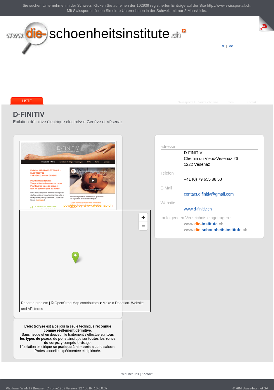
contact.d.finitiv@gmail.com (209, 194)
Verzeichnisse (208, 102)
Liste (27, 101)
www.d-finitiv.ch (198, 209)
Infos (230, 102)
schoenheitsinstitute (109, 33)
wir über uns (130, 374)
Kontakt (252, 102)
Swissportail (186, 102)
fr (223, 46)
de (231, 46)
